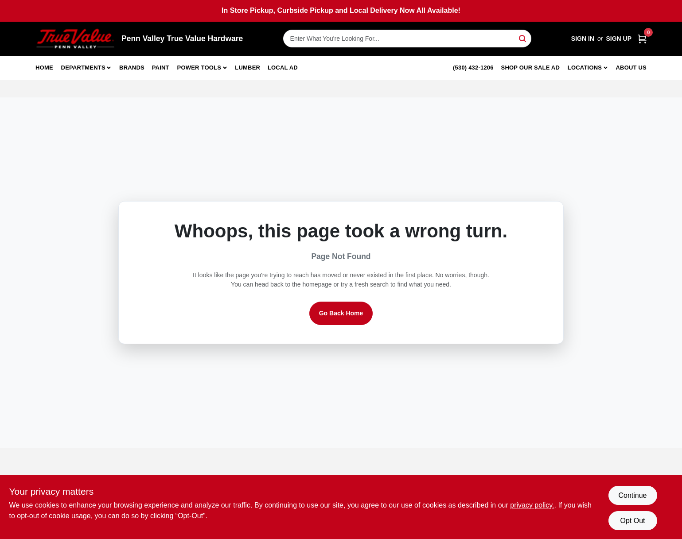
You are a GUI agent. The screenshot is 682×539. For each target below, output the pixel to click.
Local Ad (283, 67)
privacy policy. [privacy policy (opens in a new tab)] (532, 505)
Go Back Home (341, 313)
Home (44, 67)
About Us (631, 67)
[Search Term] (407, 38)
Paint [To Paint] (160, 67)
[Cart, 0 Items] (642, 38)
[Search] (523, 38)
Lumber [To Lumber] (247, 67)
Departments (83, 67)
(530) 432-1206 (473, 67)
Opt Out (632, 520)
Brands (131, 67)
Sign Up (618, 38)
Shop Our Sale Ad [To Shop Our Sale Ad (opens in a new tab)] (530, 67)
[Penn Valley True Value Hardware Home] (75, 39)
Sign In (582, 38)
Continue (632, 495)
